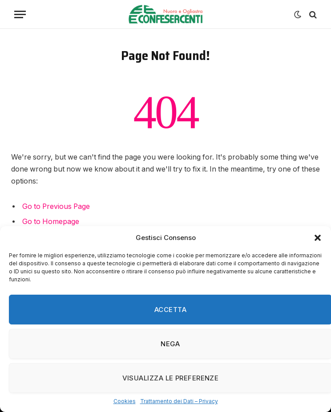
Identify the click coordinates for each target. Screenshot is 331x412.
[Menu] (20, 14)
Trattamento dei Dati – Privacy (179, 401)
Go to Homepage (50, 221)
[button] (317, 237)
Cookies (124, 401)
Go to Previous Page (56, 206)
